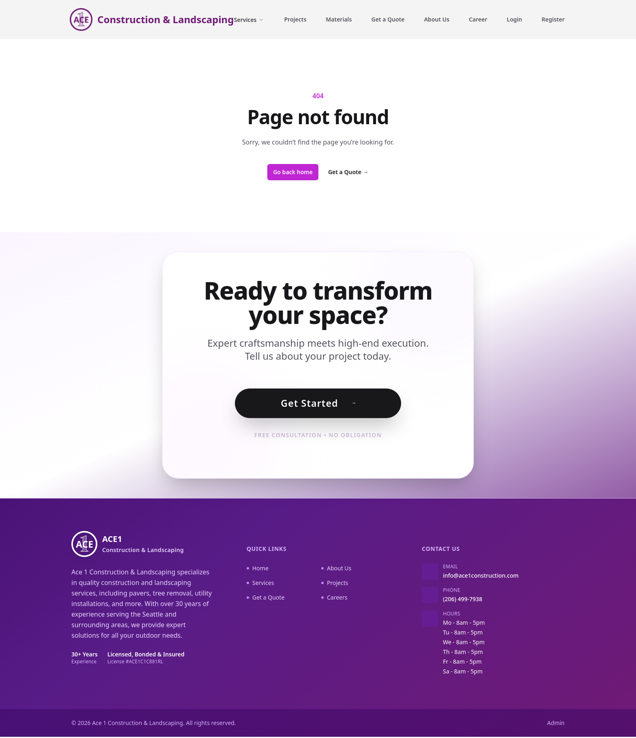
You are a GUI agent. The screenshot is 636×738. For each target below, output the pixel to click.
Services (249, 20)
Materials (339, 19)
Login (514, 19)
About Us (436, 19)
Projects (295, 19)
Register (553, 19)
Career (478, 19)
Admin (556, 724)
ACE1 (143, 545)
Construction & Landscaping (165, 19)
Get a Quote (387, 19)
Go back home (293, 172)
